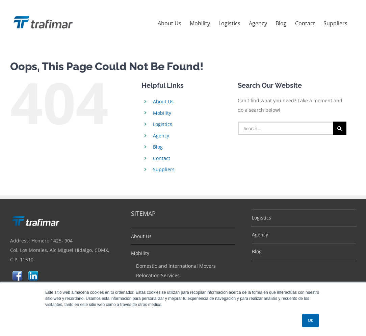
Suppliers (164, 169)
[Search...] (285, 128)
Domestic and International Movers (176, 266)
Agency (161, 135)
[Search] (339, 128)
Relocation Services (158, 275)
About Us (163, 101)
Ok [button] (310, 320)
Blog (158, 147)
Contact (161, 158)
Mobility (162, 113)
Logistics (162, 124)
